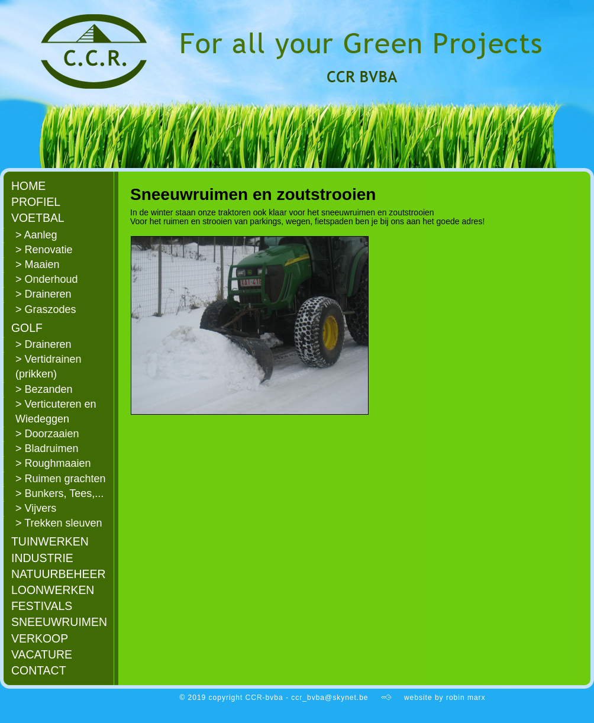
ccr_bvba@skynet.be (329, 697)
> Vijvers (35, 508)
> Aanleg (36, 235)
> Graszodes (45, 309)
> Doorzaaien (47, 434)
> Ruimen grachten (60, 479)
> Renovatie (44, 250)
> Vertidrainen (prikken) (48, 366)
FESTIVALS (41, 605)
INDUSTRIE (42, 557)
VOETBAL (37, 217)
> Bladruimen (47, 448)
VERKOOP (39, 638)
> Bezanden (44, 389)
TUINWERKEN (50, 541)
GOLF (27, 327)
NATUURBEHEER (58, 573)
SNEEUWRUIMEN (59, 621)
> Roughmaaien (53, 463)
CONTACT (38, 670)
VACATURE (41, 654)
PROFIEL (35, 201)
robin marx (466, 697)
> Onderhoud (46, 279)
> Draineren (43, 294)
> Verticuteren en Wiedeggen (55, 411)
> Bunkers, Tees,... (59, 493)
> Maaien (37, 264)
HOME (28, 185)
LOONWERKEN (52, 589)
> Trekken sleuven (58, 523)
